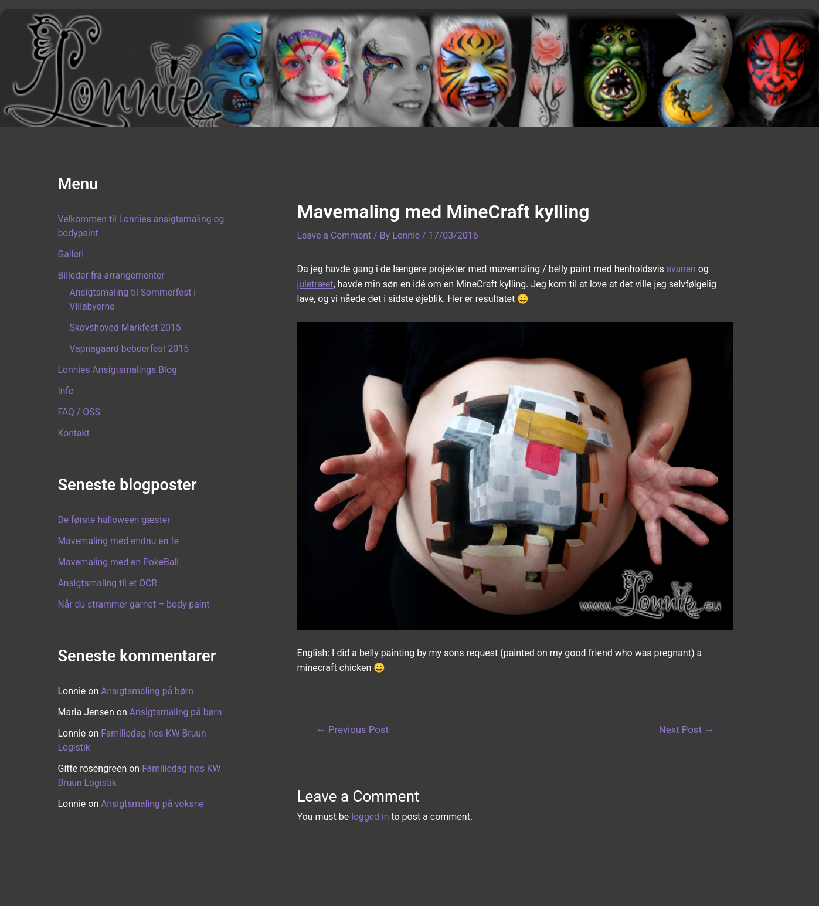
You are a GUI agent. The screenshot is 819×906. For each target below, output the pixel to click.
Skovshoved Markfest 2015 (126, 327)
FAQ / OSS (79, 412)
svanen (681, 268)
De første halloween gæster (115, 519)
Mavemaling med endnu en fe (119, 541)
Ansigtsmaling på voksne (153, 803)
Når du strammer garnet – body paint (135, 604)
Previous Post (353, 729)
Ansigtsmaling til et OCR (108, 583)
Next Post (685, 729)
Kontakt (74, 433)
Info (66, 390)
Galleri (71, 254)
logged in (370, 816)
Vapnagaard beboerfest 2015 (130, 348)
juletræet (315, 283)
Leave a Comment (335, 235)
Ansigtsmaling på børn (148, 691)
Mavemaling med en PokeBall (119, 562)
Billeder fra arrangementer (112, 275)
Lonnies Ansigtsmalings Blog (118, 369)
